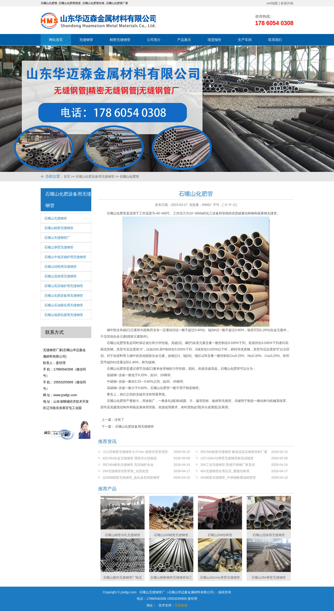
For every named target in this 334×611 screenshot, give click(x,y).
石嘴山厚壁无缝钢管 (58, 247)
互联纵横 (181, 605)
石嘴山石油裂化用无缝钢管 (63, 305)
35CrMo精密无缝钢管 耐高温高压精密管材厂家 (234, 452)
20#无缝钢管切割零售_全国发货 (125, 471)
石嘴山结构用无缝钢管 (60, 266)
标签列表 (287, 3)
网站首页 (56, 40)
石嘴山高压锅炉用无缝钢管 (63, 286)
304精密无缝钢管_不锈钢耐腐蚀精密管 (228, 477)
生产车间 (245, 40)
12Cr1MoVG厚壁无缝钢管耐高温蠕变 (227, 458)
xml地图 (272, 3)
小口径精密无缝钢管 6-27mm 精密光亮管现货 (135, 452)
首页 (67, 176)
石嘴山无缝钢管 (55, 218)
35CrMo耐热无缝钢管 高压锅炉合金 (128, 464)
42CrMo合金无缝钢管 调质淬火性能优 (130, 458)
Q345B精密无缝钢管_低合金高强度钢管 (131, 477)
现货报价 (214, 40)
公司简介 (154, 40)
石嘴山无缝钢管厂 (57, 237)
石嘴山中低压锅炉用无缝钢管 (65, 257)
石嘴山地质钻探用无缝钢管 (63, 315)
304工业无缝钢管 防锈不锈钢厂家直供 (227, 464)
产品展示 (184, 40)
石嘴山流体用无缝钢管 (60, 276)
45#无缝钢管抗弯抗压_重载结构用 (224, 471)
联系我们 (275, 40)
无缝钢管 (86, 40)
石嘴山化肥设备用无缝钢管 (95, 176)
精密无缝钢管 (120, 40)
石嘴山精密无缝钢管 (58, 228)
